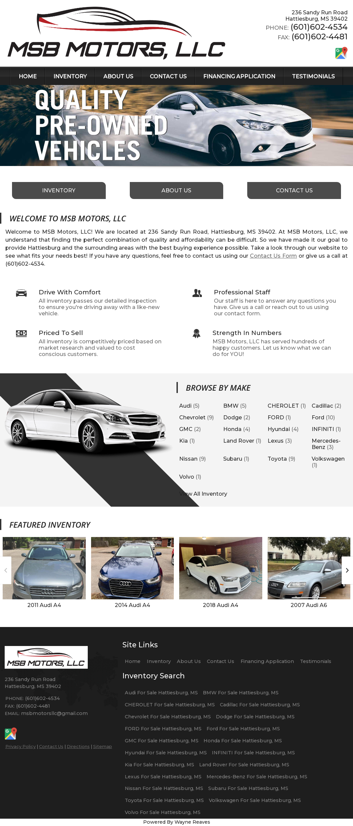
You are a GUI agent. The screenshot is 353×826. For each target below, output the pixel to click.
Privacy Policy (20, 746)
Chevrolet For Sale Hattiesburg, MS (168, 717)
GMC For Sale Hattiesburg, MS (162, 741)
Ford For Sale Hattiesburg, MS (243, 729)
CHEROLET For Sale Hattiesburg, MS (170, 705)
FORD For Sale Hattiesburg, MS (163, 729)
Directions (78, 746)
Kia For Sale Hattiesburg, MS (159, 765)
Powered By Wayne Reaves (176, 822)
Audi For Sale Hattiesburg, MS (161, 693)
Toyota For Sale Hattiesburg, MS (164, 800)
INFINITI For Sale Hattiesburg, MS (253, 753)
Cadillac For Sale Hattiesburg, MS (260, 705)
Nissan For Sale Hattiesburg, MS (164, 788)
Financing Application (267, 661)
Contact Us (51, 746)
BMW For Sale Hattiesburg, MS (241, 693)
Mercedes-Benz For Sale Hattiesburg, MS (257, 777)
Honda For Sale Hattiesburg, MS (243, 741)
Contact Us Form (273, 256)
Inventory (159, 661)
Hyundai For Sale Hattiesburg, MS (166, 753)
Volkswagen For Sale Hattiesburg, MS (255, 800)
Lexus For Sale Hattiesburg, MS (163, 777)
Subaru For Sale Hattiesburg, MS (248, 788)
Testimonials (315, 661)
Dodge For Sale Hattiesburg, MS (255, 717)
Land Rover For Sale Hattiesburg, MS (244, 765)
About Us (189, 661)
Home (132, 661)
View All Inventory (203, 494)
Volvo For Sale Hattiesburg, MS (163, 812)
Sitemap (102, 746)
